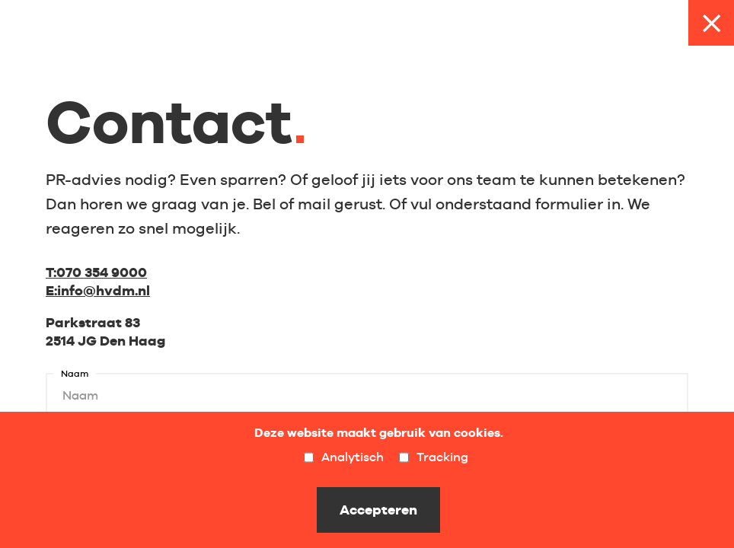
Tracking (433, 457)
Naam (74, 374)
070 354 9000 (96, 272)
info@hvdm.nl (98, 290)
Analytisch (344, 457)
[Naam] (367, 396)
